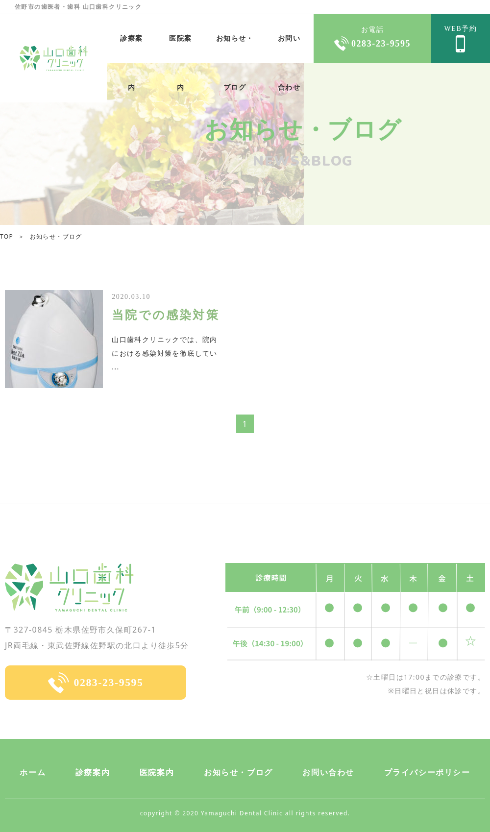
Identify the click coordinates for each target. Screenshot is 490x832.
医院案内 (180, 49)
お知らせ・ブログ (235, 49)
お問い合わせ (289, 49)
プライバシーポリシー (427, 772)
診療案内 (92, 772)
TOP (6, 236)
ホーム (33, 772)
